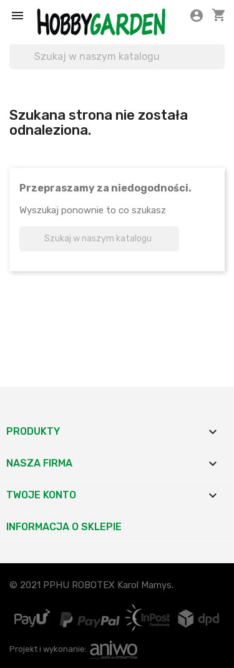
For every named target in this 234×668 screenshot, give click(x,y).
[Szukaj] (117, 56)
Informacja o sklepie (64, 527)
